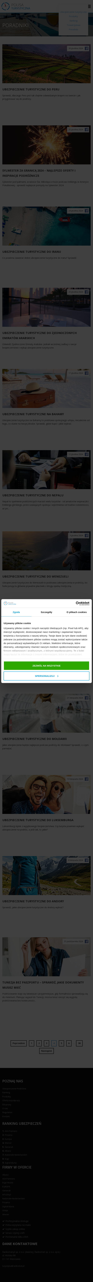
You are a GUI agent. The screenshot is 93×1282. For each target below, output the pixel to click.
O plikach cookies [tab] (77, 612)
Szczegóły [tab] (46, 612)
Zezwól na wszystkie (46, 665)
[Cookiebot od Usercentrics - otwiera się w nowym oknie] (75, 603)
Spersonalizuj (46, 675)
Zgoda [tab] (16, 612)
